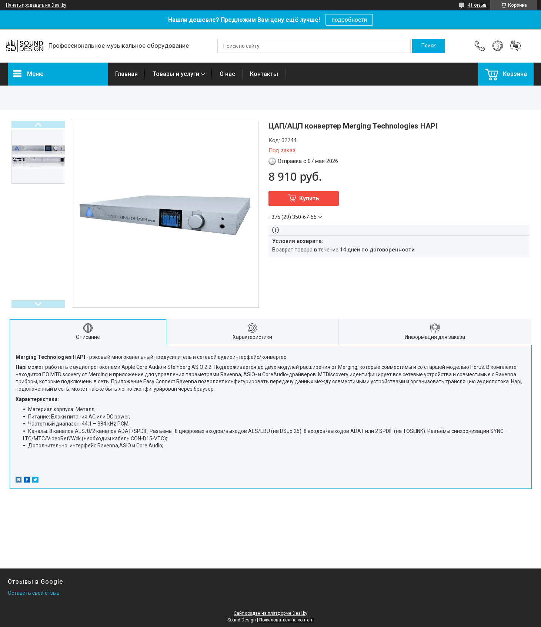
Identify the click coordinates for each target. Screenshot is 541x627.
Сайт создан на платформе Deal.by (270, 613)
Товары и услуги (176, 73)
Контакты (264, 73)
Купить (309, 198)
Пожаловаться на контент (286, 620)
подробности (349, 19)
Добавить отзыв (515, 46)
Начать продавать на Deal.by (36, 5)
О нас (227, 73)
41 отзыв (477, 5)
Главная (126, 73)
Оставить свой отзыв (34, 593)
